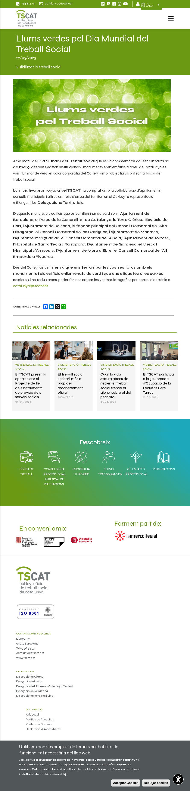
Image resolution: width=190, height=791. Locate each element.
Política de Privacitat (40, 719)
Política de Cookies (39, 724)
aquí (65, 774)
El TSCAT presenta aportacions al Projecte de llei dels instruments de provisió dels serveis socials (30, 385)
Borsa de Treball (26, 471)
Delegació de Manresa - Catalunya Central (44, 686)
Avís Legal (32, 714)
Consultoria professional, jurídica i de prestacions (54, 476)
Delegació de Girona (29, 677)
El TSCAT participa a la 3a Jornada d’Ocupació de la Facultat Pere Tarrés (158, 383)
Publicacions (163, 469)
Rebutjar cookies (156, 783)
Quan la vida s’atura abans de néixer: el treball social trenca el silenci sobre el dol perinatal (115, 385)
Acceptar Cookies (125, 783)
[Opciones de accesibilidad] (178, 779)
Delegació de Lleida (29, 681)
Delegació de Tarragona (32, 691)
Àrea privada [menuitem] (150, 6)
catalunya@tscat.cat (30, 286)
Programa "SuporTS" (81, 471)
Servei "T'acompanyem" (108, 471)
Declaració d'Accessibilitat (43, 729)
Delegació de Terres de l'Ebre (34, 696)
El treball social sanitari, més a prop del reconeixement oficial (70, 383)
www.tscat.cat (25, 658)
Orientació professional (136, 471)
